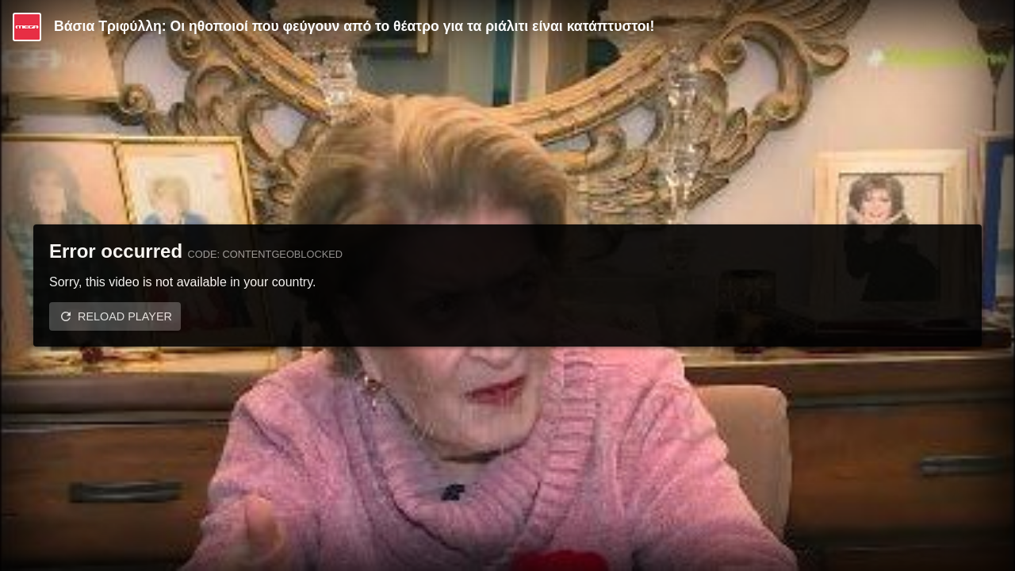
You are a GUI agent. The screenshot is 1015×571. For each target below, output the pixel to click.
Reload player (125, 316)
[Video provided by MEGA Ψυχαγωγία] (27, 27)
